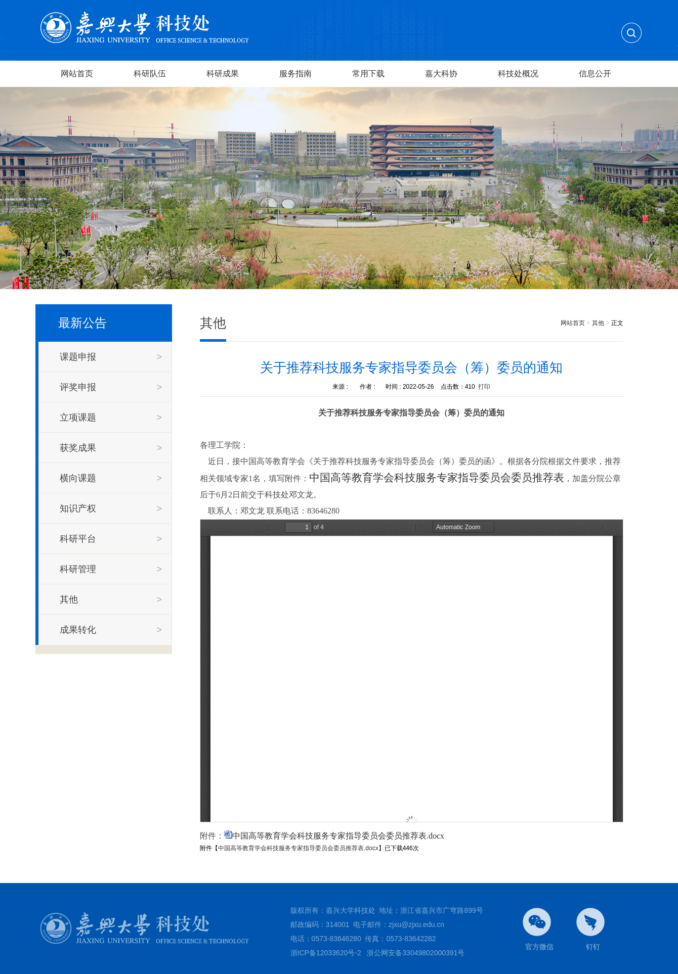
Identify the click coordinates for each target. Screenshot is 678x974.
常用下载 (368, 73)
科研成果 (222, 73)
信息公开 (595, 73)
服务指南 (295, 73)
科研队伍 (150, 73)
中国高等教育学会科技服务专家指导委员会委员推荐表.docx (338, 835)
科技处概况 (518, 73)
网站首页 (77, 73)
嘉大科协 (441, 73)
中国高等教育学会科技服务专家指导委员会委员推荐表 (436, 478)
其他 (598, 323)
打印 (484, 386)
